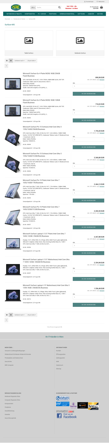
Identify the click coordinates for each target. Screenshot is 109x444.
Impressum (59, 366)
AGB (57, 363)
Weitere (100, 14)
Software (81, 14)
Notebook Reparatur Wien (12, 397)
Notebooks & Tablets (14, 14)
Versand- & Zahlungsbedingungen (15, 352)
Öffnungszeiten (60, 355)
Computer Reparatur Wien (12, 401)
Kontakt (58, 352)
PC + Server (42, 14)
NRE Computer (9, 366)
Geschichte (8, 363)
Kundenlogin (88, 1)
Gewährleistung (9, 412)
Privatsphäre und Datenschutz (14, 359)
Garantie (7, 415)
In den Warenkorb (88, 95)
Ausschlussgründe (10, 419)
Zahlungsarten (60, 359)
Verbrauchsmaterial (67, 14)
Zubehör (91, 14)
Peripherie (52, 14)
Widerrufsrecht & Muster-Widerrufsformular (18, 355)
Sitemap (58, 370)
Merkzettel (100, 1)
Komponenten (30, 14)
